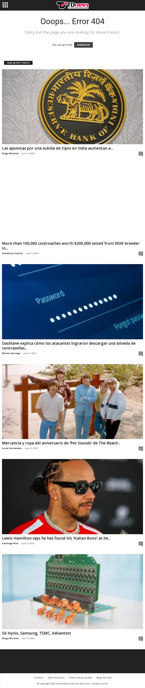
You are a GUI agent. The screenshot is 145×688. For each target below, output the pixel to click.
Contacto (38, 677)
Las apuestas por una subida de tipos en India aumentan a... (57, 148)
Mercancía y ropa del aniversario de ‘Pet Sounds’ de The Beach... (61, 443)
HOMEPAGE (83, 45)
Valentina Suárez (12, 253)
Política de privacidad (80, 677)
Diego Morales (10, 153)
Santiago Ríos (10, 543)
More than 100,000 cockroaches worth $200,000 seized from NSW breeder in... (71, 246)
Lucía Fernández (12, 448)
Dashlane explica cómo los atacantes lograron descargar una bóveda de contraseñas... (69, 346)
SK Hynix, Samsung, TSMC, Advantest (36, 633)
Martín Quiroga (11, 353)
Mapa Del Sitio (104, 677)
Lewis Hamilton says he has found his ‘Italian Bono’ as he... (56, 538)
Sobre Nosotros (56, 677)
